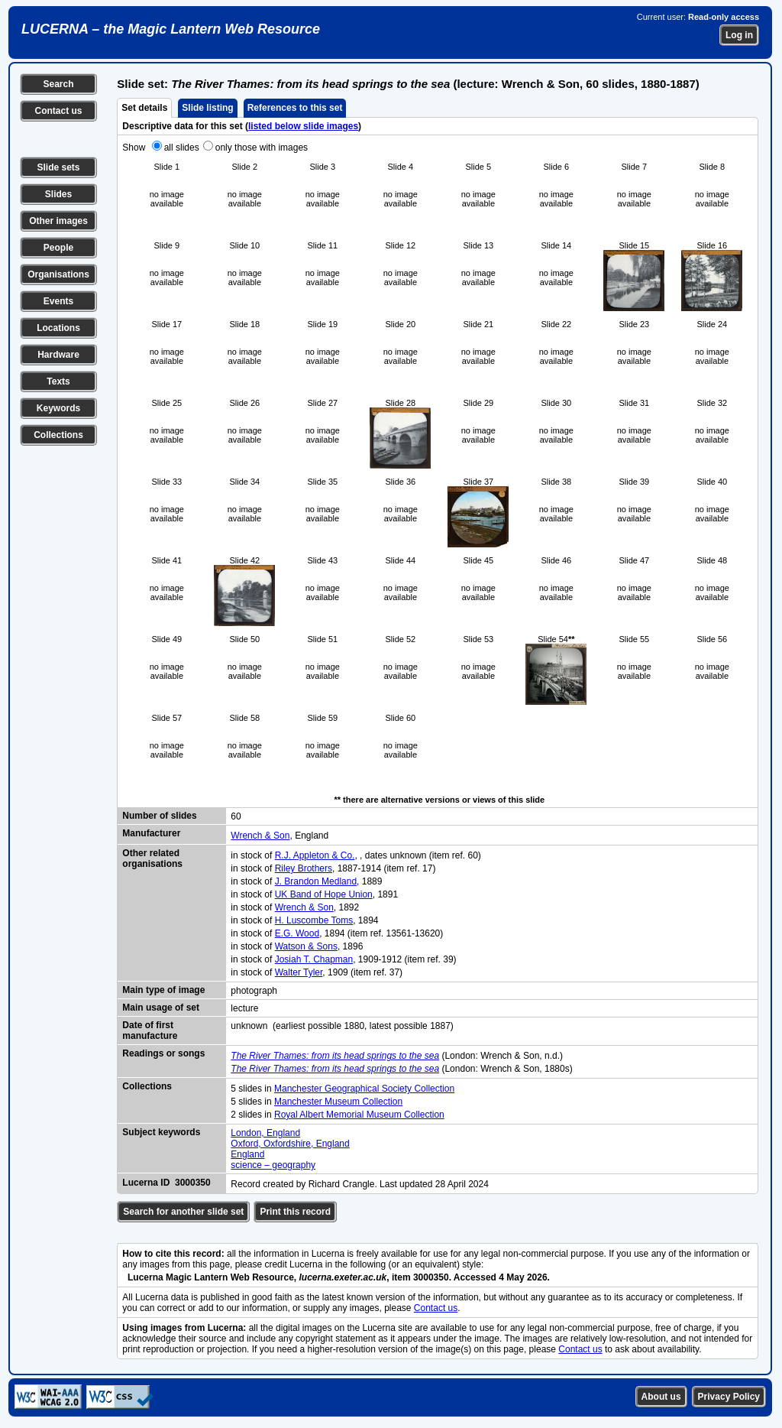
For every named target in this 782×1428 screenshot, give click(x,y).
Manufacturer (151, 833)
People (58, 247)
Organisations (58, 274)
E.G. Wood (297, 933)
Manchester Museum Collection (338, 1101)
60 (236, 816)
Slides (58, 194)
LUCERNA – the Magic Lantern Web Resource (170, 29)
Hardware (58, 354)
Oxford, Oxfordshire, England (290, 1143)
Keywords (58, 408)
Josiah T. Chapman (314, 959)
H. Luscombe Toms (314, 920)
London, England (265, 1133)
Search (58, 84)
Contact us (58, 110)
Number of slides (159, 815)
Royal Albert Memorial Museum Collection (359, 1114)
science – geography (273, 1165)
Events (58, 301)
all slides (181, 147)
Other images (58, 221)
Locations (58, 328)
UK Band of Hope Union (324, 894)
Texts (58, 381)
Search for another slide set (183, 1211)
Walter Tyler (299, 972)
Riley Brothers (303, 868)
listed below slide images (303, 126)
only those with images (261, 147)
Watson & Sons (306, 946)
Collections (58, 435)
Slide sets (58, 167)
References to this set (295, 107)
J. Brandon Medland (316, 881)
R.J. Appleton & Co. (315, 855)
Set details (144, 107)
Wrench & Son (260, 835)
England (247, 1154)
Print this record (295, 1211)
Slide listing (207, 107)
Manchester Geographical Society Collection (364, 1088)
